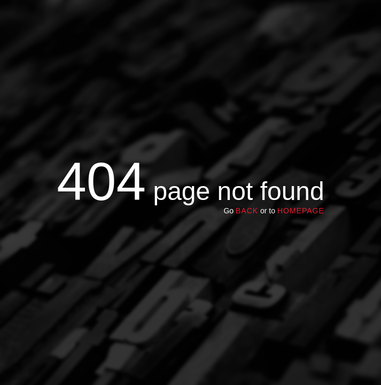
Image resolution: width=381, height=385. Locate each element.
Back (247, 210)
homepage (300, 210)
